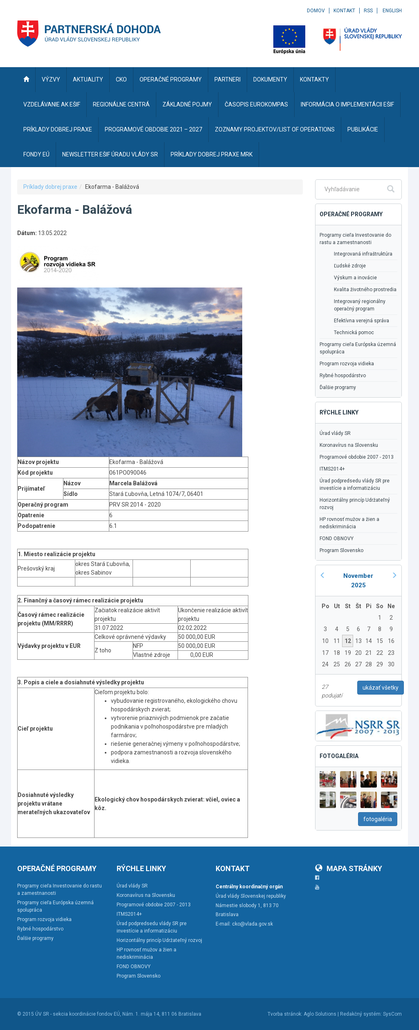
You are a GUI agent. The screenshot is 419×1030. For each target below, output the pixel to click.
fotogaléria (377, 819)
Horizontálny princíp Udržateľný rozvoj (355, 503)
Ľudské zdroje (350, 266)
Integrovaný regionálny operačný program (359, 305)
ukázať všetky (381, 687)
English (392, 11)
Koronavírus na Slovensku (349, 445)
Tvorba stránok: (285, 1014)
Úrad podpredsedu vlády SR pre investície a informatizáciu (355, 484)
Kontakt (344, 11)
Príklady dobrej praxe (50, 186)
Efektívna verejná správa (361, 321)
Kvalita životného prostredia (365, 289)
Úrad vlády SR (335, 433)
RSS (368, 11)
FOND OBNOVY (337, 538)
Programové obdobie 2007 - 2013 (357, 457)
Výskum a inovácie (355, 278)
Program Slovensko (341, 550)
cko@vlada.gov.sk (252, 924)
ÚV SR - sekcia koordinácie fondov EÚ (77, 1014)
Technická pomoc (354, 332)
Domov (316, 11)
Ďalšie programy (338, 387)
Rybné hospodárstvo (343, 375)
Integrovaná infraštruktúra (363, 254)
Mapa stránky (348, 868)
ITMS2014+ (332, 469)
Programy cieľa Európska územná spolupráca (358, 348)
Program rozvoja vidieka (347, 364)
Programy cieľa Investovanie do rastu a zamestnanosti (355, 238)
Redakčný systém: (361, 1014)
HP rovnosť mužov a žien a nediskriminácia (349, 523)
